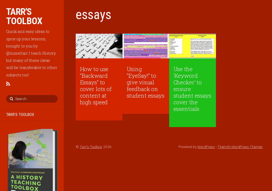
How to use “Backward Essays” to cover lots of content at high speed (96, 85)
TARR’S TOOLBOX (20, 114)
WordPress (206, 147)
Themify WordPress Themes (240, 147)
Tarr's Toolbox (91, 147)
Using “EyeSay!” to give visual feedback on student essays (145, 82)
